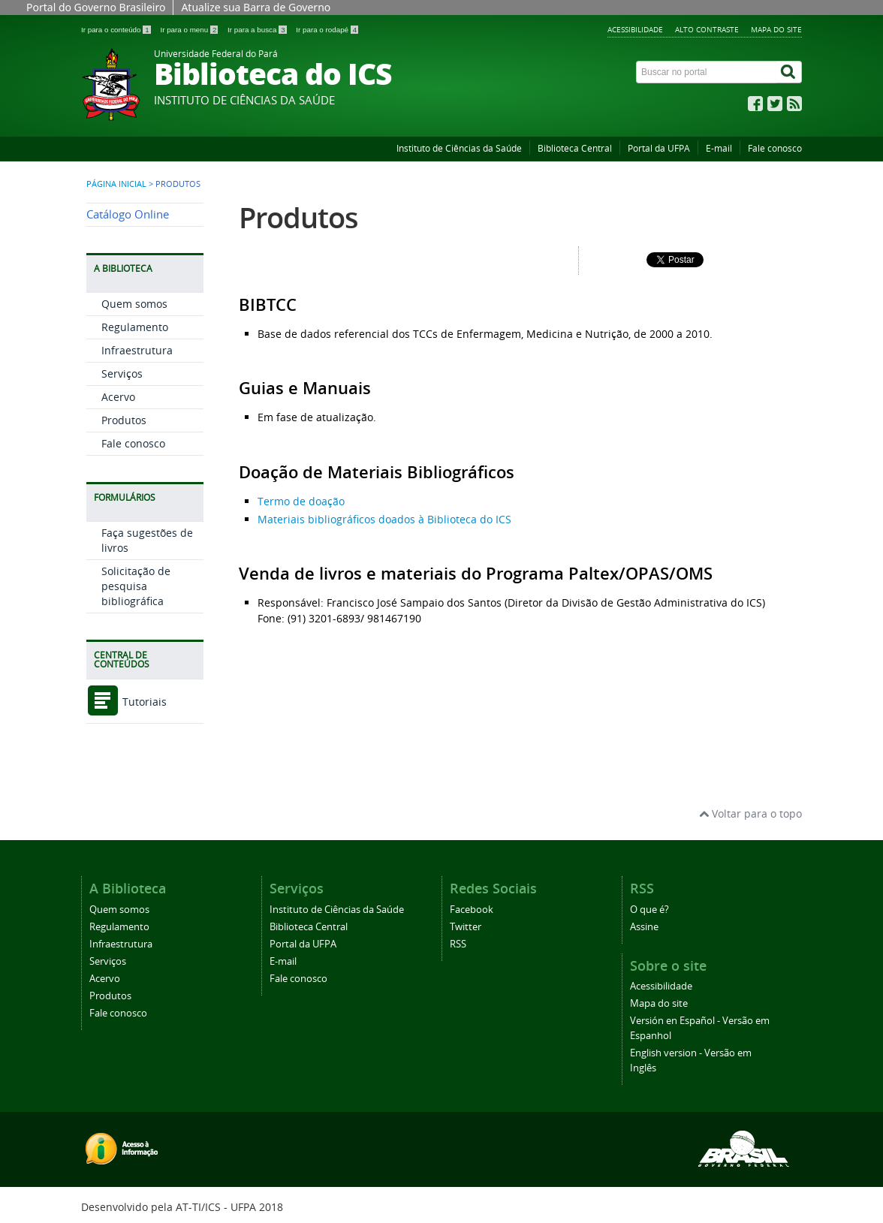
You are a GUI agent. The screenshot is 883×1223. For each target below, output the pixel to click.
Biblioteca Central (575, 148)
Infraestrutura (137, 350)
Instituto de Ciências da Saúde (459, 148)
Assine (644, 926)
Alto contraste (707, 29)
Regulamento (134, 327)
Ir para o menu (190, 30)
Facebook (471, 909)
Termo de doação (301, 501)
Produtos (123, 420)
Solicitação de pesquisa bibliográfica (135, 586)
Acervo (118, 397)
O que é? (649, 909)
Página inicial (116, 184)
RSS (458, 944)
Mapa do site (776, 29)
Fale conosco (775, 148)
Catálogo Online (127, 214)
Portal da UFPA (659, 148)
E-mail (719, 148)
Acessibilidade (635, 29)
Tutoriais (126, 701)
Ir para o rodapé (327, 30)
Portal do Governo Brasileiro (95, 7)
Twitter (465, 926)
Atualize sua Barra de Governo (255, 7)
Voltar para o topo (750, 813)
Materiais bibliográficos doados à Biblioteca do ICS (384, 519)
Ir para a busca (258, 30)
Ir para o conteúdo (116, 30)
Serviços (122, 373)
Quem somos (134, 304)
